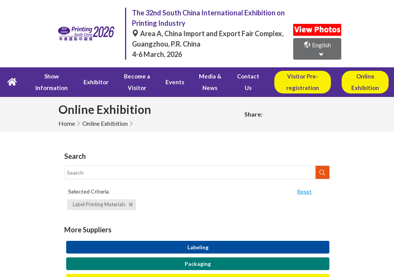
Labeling (198, 249)
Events (167, 83)
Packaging (198, 265)
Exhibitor (92, 83)
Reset (304, 193)
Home (66, 125)
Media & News (199, 83)
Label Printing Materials (103, 206)
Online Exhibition (105, 125)
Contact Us (237, 83)
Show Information (52, 83)
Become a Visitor (131, 83)
